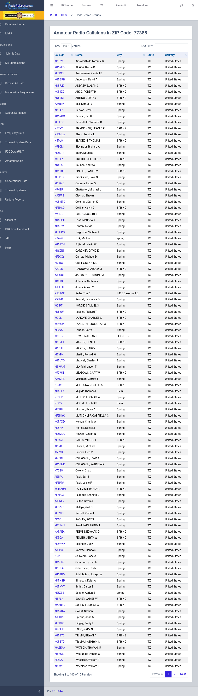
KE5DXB (65, 73)
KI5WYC (65, 183)
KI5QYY (64, 61)
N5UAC (64, 385)
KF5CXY (65, 256)
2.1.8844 (63, 691)
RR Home (72, 5)
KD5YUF (65, 311)
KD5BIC (64, 97)
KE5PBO (65, 623)
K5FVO (64, 452)
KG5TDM (65, 574)
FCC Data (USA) (15, 151)
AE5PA (64, 476)
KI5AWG (65, 666)
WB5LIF (64, 629)
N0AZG (64, 238)
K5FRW (64, 262)
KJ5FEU (65, 287)
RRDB (59, 15)
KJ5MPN (65, 378)
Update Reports (15, 200)
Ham (70, 15)
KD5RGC (65, 116)
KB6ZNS (65, 250)
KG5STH (65, 244)
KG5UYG (65, 360)
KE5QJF (65, 440)
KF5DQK (65, 415)
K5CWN (64, 372)
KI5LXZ (64, 110)
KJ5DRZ (65, 617)
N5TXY (64, 128)
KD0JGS (65, 281)
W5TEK (64, 159)
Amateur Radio (14, 161)
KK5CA (64, 537)
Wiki (108, 5)
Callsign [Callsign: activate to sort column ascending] (65, 54)
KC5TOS (65, 171)
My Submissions (15, 63)
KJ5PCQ (65, 550)
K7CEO (64, 470)
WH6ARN (65, 488)
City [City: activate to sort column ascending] (122, 54)
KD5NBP (65, 580)
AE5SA (64, 659)
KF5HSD (65, 207)
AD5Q (63, 519)
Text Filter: (164, 46)
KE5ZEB (65, 592)
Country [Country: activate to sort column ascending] (171, 54)
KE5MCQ (65, 433)
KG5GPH (65, 79)
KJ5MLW (65, 134)
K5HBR (64, 189)
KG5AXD (65, 421)
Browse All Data (15, 83)
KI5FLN (64, 598)
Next (183, 674)
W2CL (63, 317)
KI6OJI (64, 348)
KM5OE (64, 458)
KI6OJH (64, 342)
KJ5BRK (65, 103)
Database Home (15, 24)
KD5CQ (64, 165)
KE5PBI (64, 409)
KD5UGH (65, 220)
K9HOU (64, 213)
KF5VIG (64, 513)
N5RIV (64, 403)
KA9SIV (64, 268)
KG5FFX (65, 391)
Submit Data (13, 54)
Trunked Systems (16, 190)
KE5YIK (64, 427)
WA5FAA (65, 647)
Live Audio (126, 5)
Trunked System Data (18, 142)
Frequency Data (15, 133)
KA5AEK (65, 531)
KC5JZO (65, 91)
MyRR (9, 33)
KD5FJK (64, 85)
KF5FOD (65, 122)
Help (8, 248)
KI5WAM (65, 366)
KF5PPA (65, 482)
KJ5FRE (65, 195)
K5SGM (64, 146)
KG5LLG (65, 562)
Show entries (72, 46)
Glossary (10, 220)
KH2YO (64, 329)
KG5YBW (65, 611)
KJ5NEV (65, 501)
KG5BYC (65, 635)
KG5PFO (65, 67)
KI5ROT (64, 446)
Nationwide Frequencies (20, 92)
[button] (182, 5)
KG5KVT (65, 586)
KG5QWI (65, 226)
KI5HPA (64, 568)
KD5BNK (65, 464)
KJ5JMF (65, 293)
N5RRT (64, 556)
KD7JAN (65, 525)
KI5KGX (64, 653)
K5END (64, 299)
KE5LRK (65, 152)
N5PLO (64, 140)
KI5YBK (64, 354)
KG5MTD (65, 201)
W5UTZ (64, 336)
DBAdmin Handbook (17, 229)
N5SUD (64, 397)
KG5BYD (65, 641)
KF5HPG (65, 232)
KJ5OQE (65, 275)
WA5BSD (65, 604)
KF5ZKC (65, 507)
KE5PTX (65, 177)
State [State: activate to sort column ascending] (153, 54)
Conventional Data (16, 181)
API (7, 238)
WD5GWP (66, 323)
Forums (92, 5)
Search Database (15, 112)
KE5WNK (65, 543)
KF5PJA (65, 494)
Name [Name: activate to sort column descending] (83, 54)
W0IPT (64, 305)
